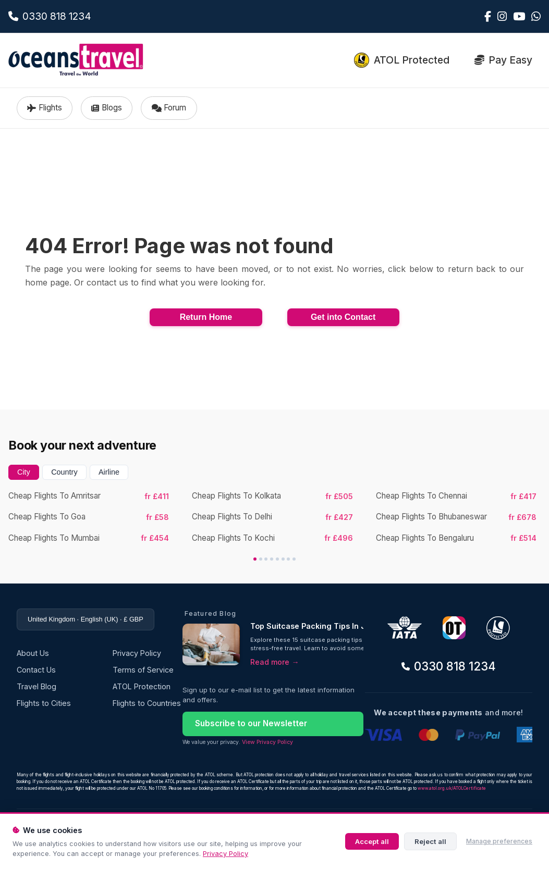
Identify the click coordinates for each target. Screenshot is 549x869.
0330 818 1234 (448, 666)
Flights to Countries (147, 703)
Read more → (274, 661)
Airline (109, 472)
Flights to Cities (44, 703)
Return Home (206, 317)
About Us (33, 653)
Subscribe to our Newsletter (251, 723)
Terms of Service (143, 669)
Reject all (430, 841)
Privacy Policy (225, 854)
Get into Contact (343, 317)
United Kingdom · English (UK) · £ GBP (85, 619)
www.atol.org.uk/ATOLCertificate (452, 788)
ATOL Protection (141, 686)
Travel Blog (36, 686)
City (23, 472)
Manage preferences (499, 841)
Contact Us (36, 669)
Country (64, 472)
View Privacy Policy (267, 742)
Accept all (372, 841)
